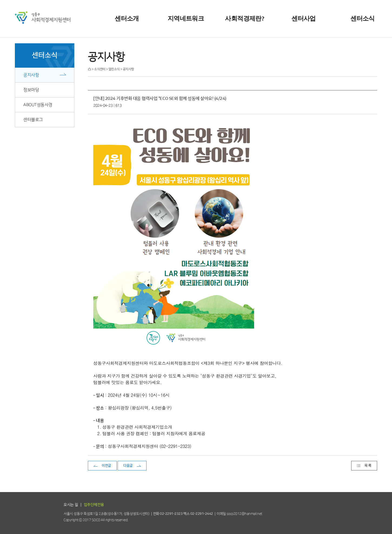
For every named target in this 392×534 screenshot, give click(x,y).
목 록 (367, 465)
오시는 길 (71, 505)
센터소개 (127, 18)
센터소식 (362, 18)
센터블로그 (33, 119)
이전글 (106, 465)
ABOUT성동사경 (37, 104)
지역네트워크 (186, 18)
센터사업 (303, 18)
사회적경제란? (244, 18)
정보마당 (31, 89)
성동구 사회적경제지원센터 (43, 17)
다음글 (128, 465)
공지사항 (31, 75)
